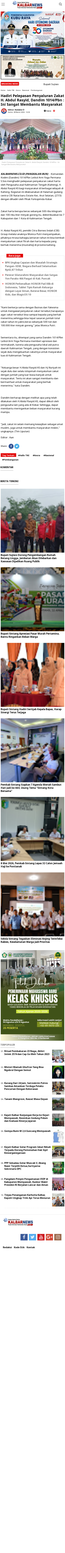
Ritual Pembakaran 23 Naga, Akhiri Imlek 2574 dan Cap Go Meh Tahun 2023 (26, 1052)
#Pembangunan (10, 459)
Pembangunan (36, 90)
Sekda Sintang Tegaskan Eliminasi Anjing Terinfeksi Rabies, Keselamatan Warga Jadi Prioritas (32, 940)
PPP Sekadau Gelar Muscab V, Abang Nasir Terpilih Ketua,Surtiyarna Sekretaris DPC (25, 1166)
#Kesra (36, 455)
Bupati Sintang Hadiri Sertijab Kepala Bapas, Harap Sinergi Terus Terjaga (31, 711)
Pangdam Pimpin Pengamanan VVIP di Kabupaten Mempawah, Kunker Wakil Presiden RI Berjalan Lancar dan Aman (26, 1182)
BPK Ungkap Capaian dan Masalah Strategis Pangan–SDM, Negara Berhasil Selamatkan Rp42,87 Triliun (31, 266)
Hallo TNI (10, 90)
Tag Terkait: (8, 455)
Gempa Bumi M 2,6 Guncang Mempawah (27, 1131)
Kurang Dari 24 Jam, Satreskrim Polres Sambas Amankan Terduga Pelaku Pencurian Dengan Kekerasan (26, 1086)
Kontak (31, 1247)
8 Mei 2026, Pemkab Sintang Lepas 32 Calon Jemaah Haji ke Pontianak (31, 865)
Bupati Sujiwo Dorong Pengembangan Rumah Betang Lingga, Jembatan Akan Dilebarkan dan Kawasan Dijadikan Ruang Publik (29, 558)
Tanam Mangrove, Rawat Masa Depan (26, 1099)
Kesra (18, 90)
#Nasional (49, 455)
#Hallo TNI (23, 455)
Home (3, 90)
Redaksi (7, 1247)
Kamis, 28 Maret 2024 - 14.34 (19, 112)
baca (47, 111)
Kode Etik (19, 1247)
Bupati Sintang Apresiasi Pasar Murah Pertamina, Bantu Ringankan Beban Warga (30, 635)
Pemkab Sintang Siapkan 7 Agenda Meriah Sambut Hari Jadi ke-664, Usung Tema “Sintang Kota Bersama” (31, 788)
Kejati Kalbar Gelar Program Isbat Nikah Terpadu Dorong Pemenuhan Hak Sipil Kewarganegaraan (27, 1150)
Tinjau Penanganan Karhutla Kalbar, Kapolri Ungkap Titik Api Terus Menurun (27, 1196)
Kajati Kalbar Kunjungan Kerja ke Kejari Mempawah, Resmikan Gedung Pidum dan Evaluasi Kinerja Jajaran (26, 1118)
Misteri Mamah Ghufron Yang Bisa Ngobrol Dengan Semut (24, 1068)
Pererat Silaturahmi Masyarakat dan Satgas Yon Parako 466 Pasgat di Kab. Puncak (31, 276)
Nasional (25, 90)
